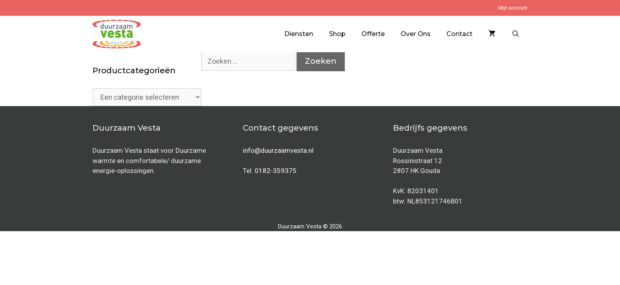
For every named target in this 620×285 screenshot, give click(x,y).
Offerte (373, 34)
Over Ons (416, 34)
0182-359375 (276, 171)
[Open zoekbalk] (515, 34)
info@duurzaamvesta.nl (278, 150)
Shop (337, 34)
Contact (459, 34)
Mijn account (512, 8)
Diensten (298, 34)
